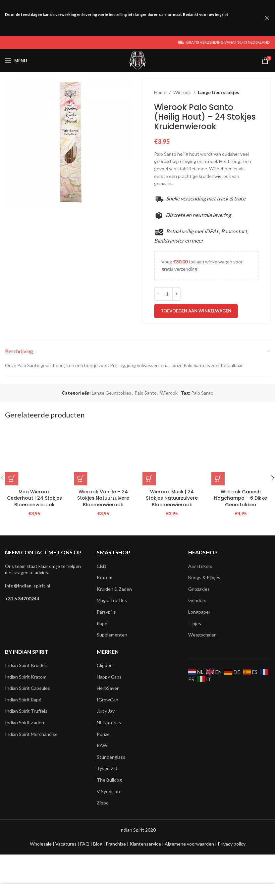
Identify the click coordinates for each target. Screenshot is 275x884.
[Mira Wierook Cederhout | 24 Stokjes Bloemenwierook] (34, 456)
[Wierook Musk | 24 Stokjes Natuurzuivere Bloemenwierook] (171, 456)
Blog (98, 844)
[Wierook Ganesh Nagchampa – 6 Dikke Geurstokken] (240, 456)
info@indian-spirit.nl (27, 585)
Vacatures (66, 844)
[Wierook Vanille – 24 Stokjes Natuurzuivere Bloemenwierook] (103, 456)
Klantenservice (146, 844)
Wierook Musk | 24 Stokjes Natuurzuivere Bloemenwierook (172, 498)
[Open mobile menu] (16, 60)
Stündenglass (111, 757)
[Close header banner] (266, 18)
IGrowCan (107, 699)
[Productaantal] (167, 294)
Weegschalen (202, 634)
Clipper (104, 665)
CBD (101, 566)
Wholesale (41, 844)
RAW (102, 745)
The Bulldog (109, 780)
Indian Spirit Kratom (25, 677)
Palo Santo (146, 393)
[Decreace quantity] (158, 294)
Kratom (104, 577)
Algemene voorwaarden (189, 844)
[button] (11, 478)
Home (160, 92)
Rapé (102, 623)
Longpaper (199, 612)
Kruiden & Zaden (114, 589)
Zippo (103, 802)
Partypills (106, 612)
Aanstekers (200, 566)
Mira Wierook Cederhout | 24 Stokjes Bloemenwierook (34, 498)
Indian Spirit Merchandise (31, 734)
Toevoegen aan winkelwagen (196, 310)
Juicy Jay (106, 711)
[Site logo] (137, 60)
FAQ (85, 844)
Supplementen (112, 634)
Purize (103, 734)
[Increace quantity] (176, 294)
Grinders (197, 600)
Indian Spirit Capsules (27, 688)
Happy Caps (109, 677)
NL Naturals (109, 722)
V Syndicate (109, 791)
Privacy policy (232, 844)
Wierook (182, 92)
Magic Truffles (112, 600)
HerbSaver (108, 688)
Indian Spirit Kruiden (26, 665)
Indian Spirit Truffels (26, 711)
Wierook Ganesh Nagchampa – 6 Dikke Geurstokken (240, 498)
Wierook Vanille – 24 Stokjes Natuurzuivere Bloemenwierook (103, 498)
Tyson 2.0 (107, 768)
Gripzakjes (199, 589)
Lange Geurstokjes (218, 92)
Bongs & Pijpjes (204, 577)
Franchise (116, 844)
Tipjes (194, 623)
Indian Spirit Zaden (24, 722)
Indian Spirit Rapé (23, 699)
